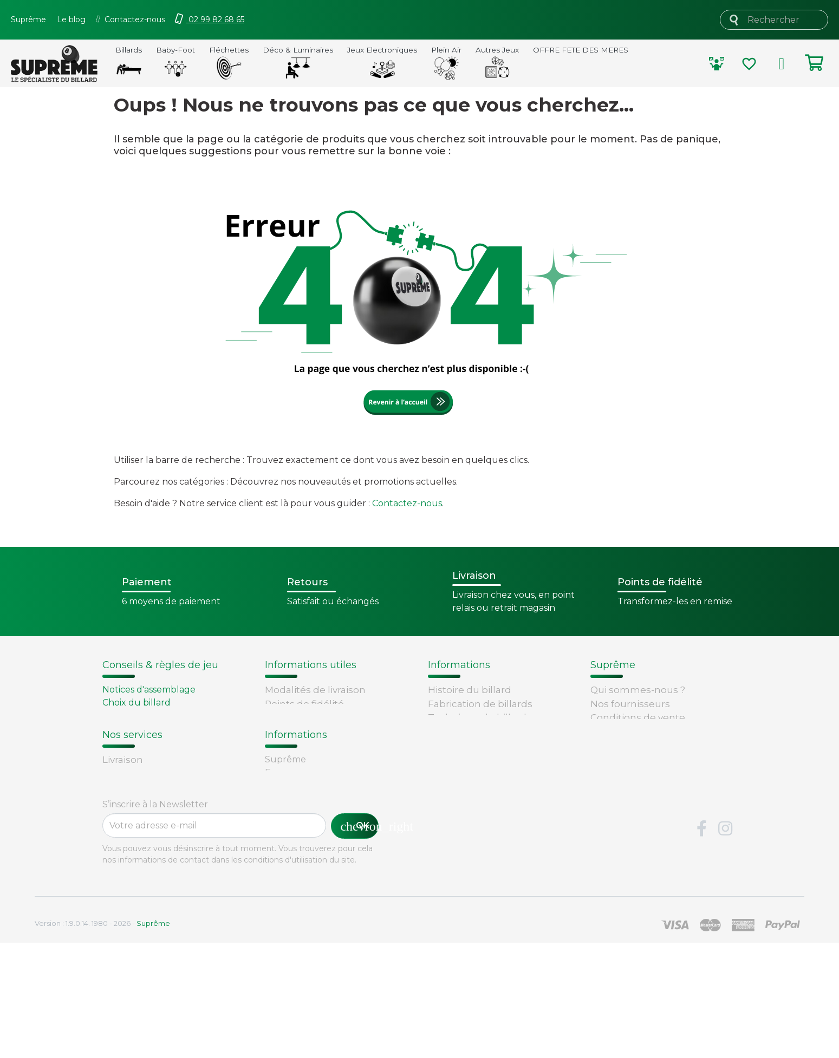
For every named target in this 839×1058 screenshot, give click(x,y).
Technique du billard (477, 717)
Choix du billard (136, 702)
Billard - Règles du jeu (150, 741)
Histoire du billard (469, 689)
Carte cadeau (133, 862)
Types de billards (468, 731)
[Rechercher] (774, 19)
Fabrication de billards (480, 703)
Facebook (702, 944)
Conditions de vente (637, 717)
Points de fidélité (304, 703)
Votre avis (448, 759)
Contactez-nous (407, 503)
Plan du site (618, 772)
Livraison (122, 820)
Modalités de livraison (315, 689)
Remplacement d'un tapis (158, 715)
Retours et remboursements (170, 848)
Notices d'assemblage (149, 689)
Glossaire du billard (473, 745)
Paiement (125, 876)
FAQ (112, 834)
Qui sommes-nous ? (637, 689)
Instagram (725, 944)
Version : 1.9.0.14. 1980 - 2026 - (102, 1038)
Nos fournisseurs (630, 703)
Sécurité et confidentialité (651, 731)
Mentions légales (630, 745)
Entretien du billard (145, 728)
